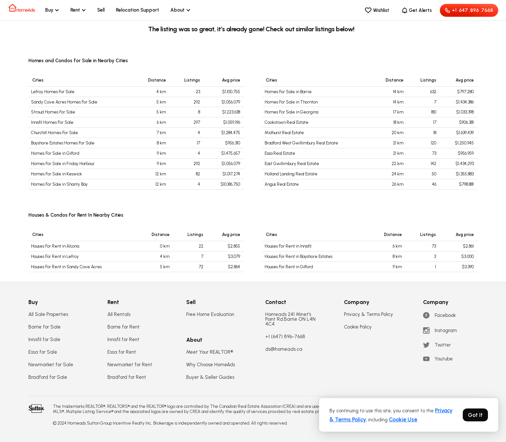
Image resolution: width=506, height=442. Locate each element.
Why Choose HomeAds (210, 364)
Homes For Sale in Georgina (291, 112)
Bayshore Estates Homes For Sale (63, 143)
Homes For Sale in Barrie (288, 91)
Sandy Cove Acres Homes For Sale (64, 102)
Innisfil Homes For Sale (52, 122)
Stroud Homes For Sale (53, 112)
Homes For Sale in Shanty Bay (59, 184)
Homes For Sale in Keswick (56, 174)
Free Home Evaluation (210, 314)
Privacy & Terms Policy (368, 314)
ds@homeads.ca (283, 349)
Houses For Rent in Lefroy (55, 256)
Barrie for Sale (44, 327)
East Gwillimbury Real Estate (292, 163)
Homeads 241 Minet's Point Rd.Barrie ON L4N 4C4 (290, 319)
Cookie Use (403, 419)
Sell (101, 10)
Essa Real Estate (280, 153)
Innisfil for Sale (44, 339)
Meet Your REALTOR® (209, 352)
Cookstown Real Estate (287, 122)
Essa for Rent (121, 352)
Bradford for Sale (47, 377)
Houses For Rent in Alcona (55, 246)
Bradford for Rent (126, 377)
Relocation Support (137, 10)
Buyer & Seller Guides (210, 377)
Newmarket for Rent (129, 364)
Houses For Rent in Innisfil (288, 246)
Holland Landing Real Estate (291, 174)
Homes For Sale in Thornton (291, 102)
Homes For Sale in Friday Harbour (63, 163)
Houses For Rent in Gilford (289, 266)
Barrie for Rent (123, 327)
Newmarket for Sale (50, 364)
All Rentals (118, 314)
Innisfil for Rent (123, 339)
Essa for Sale (42, 352)
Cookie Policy (358, 327)
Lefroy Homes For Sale (53, 91)
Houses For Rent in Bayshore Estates (298, 256)
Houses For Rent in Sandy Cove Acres (66, 266)
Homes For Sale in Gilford (55, 153)
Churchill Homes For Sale (54, 132)
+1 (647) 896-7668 (285, 336)
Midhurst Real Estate (284, 132)
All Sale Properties (48, 314)
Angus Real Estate (282, 184)
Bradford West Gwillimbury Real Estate (301, 143)
